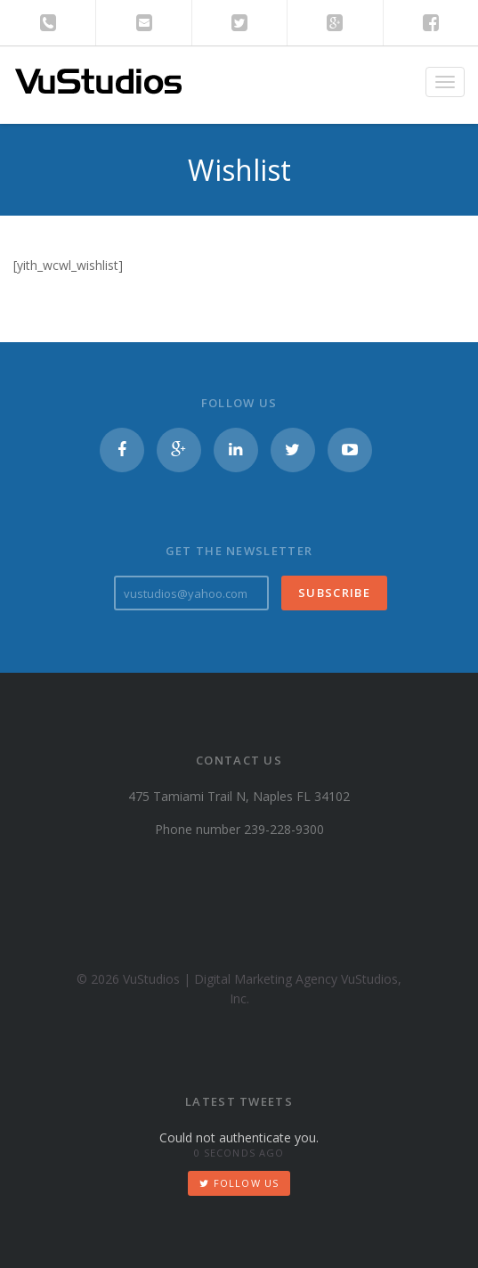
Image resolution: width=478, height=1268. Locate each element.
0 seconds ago (239, 1152)
